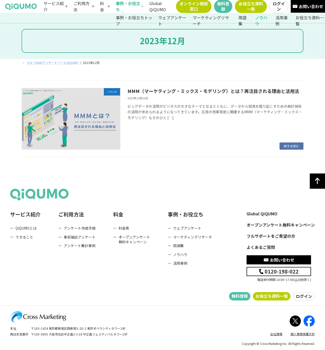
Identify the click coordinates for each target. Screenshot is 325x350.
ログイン (304, 296)
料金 (102, 6)
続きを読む (291, 146)
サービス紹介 (53, 6)
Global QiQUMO (157, 6)
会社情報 (276, 334)
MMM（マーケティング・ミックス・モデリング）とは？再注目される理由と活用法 (213, 91)
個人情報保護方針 (302, 334)
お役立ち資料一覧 (271, 296)
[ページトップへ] (317, 181)
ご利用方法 (81, 6)
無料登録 (240, 296)
